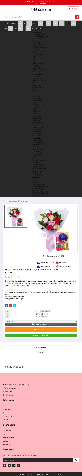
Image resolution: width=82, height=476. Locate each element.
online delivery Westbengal (41, 193)
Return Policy (7, 444)
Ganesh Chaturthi (38, 125)
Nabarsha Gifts (17, 23)
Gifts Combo (36, 158)
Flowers (47, 23)
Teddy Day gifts (37, 140)
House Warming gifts (39, 129)
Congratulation (37, 98)
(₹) (32, 1)
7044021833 (7, 391)
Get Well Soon (37, 100)
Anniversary (38, 23)
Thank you (36, 107)
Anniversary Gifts (38, 74)
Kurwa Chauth (37, 118)
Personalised (71, 23)
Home (6, 23)
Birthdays (60, 283)
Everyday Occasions (39, 61)
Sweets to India (37, 41)
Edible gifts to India (38, 69)
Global (28, 28)
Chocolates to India (38, 34)
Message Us (50, 1)
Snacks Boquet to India (40, 39)
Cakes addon (37, 83)
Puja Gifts (36, 162)
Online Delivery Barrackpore (41, 191)
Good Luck (36, 105)
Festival (35, 58)
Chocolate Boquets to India (41, 36)
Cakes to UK (36, 72)
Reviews (41, 352)
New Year (35, 94)
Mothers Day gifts (38, 111)
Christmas (36, 92)
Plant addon (36, 178)
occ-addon (36, 50)
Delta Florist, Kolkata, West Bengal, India (16, 384)
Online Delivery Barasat (40, 186)
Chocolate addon (38, 175)
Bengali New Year (38, 127)
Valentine (36, 89)
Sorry (34, 109)
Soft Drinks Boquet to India (41, 47)
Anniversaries (68, 283)
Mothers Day (8, 285)
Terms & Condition (47, 475)
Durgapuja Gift (7, 409)
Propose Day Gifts (38, 144)
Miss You (35, 103)
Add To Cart (41, 330)
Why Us (5, 420)
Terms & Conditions (9, 437)
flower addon (36, 85)
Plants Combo (37, 155)
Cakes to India (37, 52)
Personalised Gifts (38, 87)
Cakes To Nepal (37, 171)
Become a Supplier (8, 416)
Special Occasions (38, 63)
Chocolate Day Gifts (39, 142)
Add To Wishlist (41, 335)
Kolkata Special (37, 67)
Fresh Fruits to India (39, 43)
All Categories (37, 29)
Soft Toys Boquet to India (40, 81)
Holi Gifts (35, 114)
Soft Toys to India (38, 78)
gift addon (36, 180)
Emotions (36, 65)
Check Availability (41, 324)
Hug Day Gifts (37, 136)
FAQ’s (42, 1)
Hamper (35, 182)
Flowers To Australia (39, 160)
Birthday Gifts (37, 32)
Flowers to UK (37, 76)
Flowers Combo (37, 151)
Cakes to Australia (38, 164)
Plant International (38, 184)
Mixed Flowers (22, 201)
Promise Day (36, 138)
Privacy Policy (7, 431)
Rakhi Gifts (36, 147)
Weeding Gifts (37, 96)
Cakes (55, 23)
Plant (61, 23)
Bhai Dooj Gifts (37, 122)
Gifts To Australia (38, 167)
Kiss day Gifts (37, 133)
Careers (5, 441)
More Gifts (9, 28)
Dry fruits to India (38, 45)
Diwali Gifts (36, 120)
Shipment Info (41, 347)
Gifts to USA (36, 195)
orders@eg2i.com (9, 388)
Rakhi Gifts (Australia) (39, 169)
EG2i (39, 475)
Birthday (28, 23)
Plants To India (37, 56)
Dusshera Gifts (37, 116)
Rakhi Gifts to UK (38, 149)
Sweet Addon (37, 173)
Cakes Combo (37, 153)
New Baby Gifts (37, 131)
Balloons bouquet (38, 189)
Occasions (19, 28)
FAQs (4, 434)
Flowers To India (37, 54)
